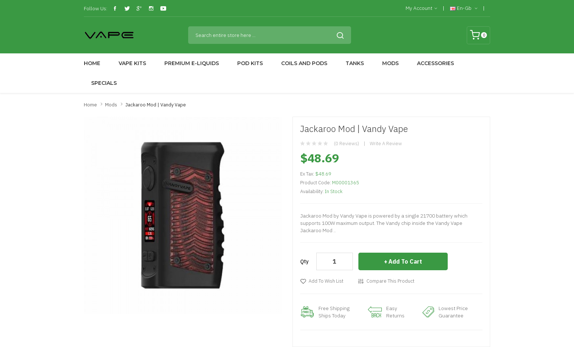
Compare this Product (390, 281)
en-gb (463, 8)
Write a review (386, 143)
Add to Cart (405, 261)
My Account (421, 8)
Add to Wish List (326, 281)
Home (90, 105)
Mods (111, 105)
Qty (304, 261)
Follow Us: (95, 8)
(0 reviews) (346, 143)
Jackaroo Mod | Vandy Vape (155, 105)
